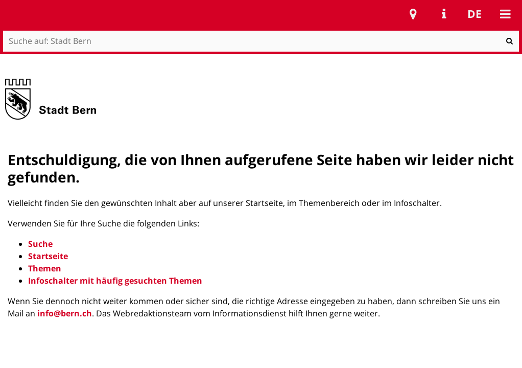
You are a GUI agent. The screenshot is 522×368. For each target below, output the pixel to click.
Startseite (48, 256)
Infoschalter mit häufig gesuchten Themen (115, 280)
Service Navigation (444, 14)
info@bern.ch (64, 313)
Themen (44, 268)
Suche (40, 243)
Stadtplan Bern (413, 14)
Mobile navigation (505, 14)
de (474, 14)
